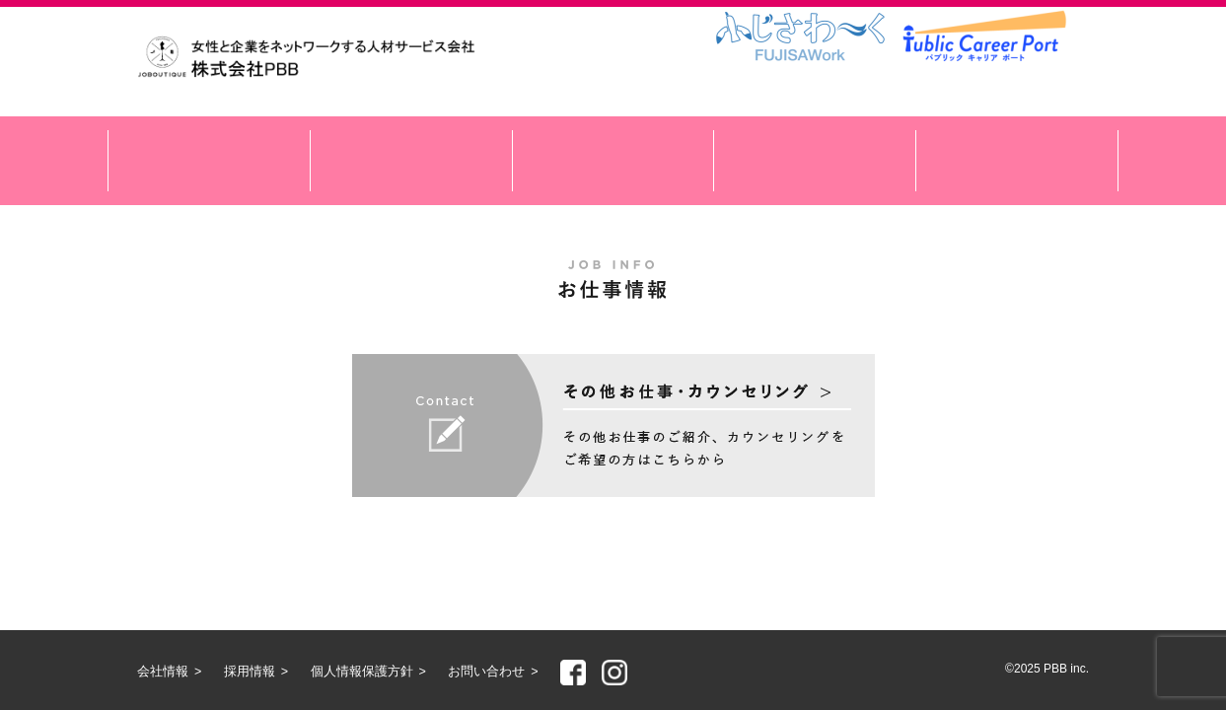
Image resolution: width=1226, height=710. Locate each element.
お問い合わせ (486, 671)
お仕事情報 (411, 160)
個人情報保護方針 (362, 671)
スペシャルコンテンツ (613, 160)
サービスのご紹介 (209, 160)
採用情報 (249, 671)
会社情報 (1017, 160)
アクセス (814, 160)
